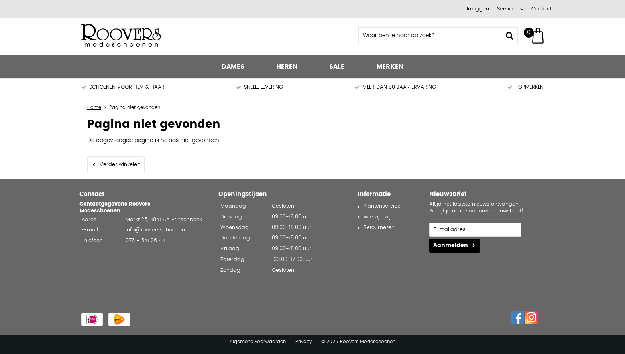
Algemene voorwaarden (258, 341)
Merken (389, 66)
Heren (286, 66)
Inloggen (478, 9)
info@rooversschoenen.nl (158, 230)
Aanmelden (450, 245)
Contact (541, 9)
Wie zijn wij (377, 217)
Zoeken (509, 36)
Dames (233, 66)
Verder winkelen (120, 164)
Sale (336, 66)
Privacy (303, 341)
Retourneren (379, 227)
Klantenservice (382, 206)
